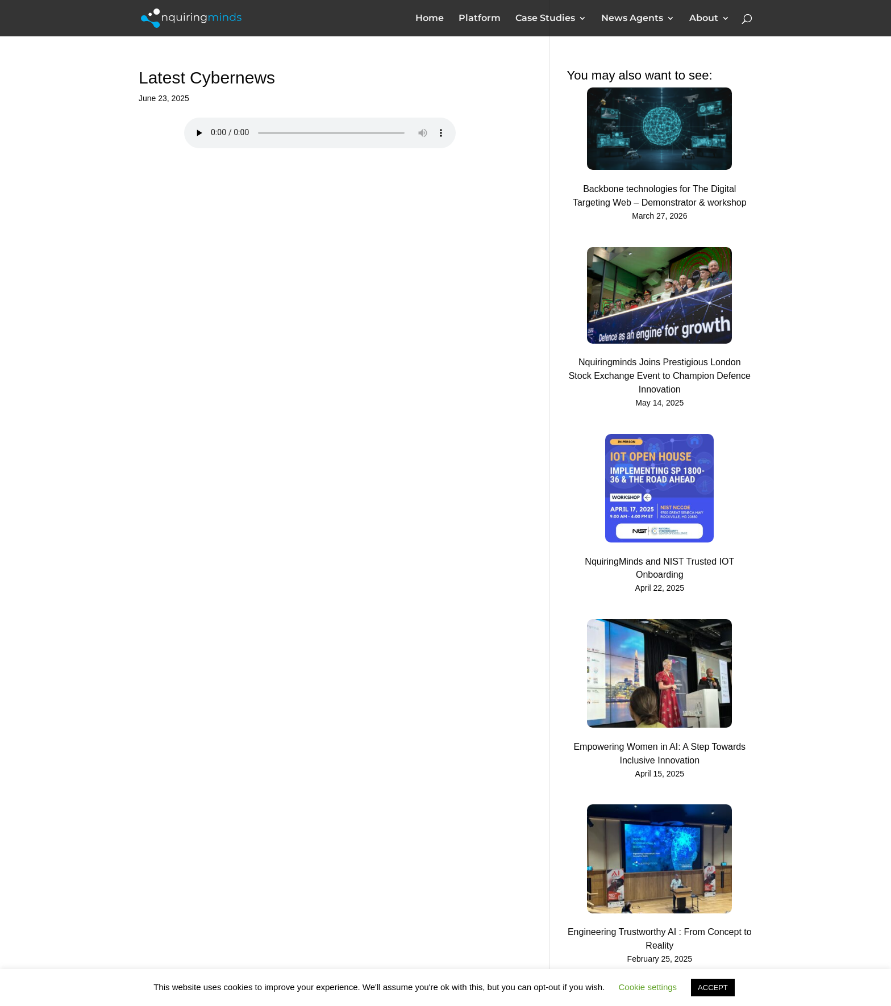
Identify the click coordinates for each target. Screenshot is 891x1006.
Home (429, 18)
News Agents (632, 18)
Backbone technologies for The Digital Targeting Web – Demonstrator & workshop (660, 195)
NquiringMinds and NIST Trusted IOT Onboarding (659, 568)
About (703, 18)
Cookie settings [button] (648, 987)
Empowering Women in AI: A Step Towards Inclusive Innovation (659, 753)
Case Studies (545, 18)
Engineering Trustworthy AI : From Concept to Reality (660, 938)
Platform (480, 18)
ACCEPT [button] (713, 987)
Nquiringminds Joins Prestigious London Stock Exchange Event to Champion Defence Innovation (660, 375)
